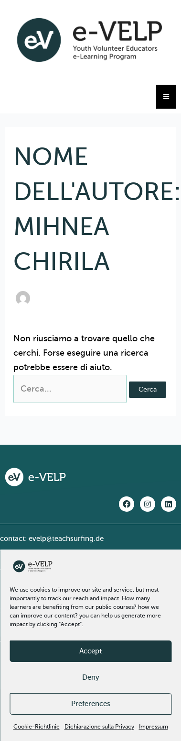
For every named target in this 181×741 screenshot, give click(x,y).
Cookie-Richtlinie (36, 726)
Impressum (153, 726)
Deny (90, 677)
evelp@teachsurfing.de (66, 538)
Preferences (90, 703)
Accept (90, 651)
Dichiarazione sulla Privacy (99, 726)
